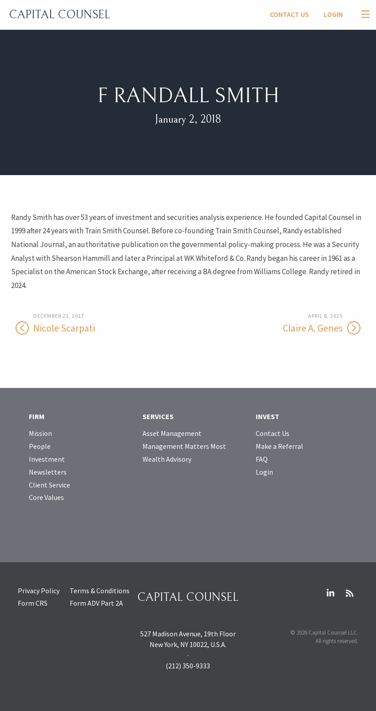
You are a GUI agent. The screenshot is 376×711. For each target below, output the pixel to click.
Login (333, 14)
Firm (36, 416)
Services (158, 416)
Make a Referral (279, 446)
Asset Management (172, 433)
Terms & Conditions (100, 590)
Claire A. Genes (291, 323)
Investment (47, 459)
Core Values (46, 497)
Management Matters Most (184, 446)
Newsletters (48, 471)
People (40, 446)
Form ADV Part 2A (96, 603)
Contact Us (289, 14)
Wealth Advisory (166, 459)
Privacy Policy (38, 590)
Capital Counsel (59, 14)
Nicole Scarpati (84, 323)
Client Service (49, 484)
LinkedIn (330, 593)
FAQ (262, 459)
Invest (267, 416)
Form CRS (32, 603)
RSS (349, 593)
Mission (40, 433)
